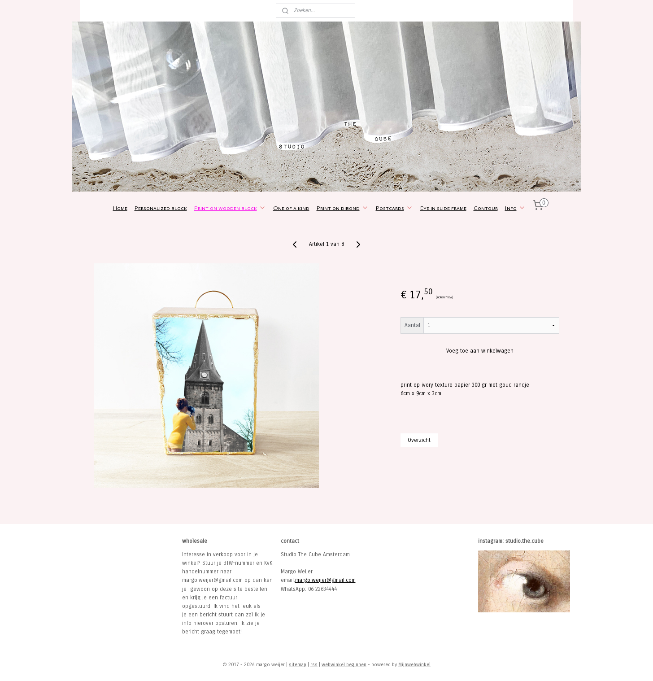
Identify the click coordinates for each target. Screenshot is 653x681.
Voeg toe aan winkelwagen (480, 351)
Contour (486, 208)
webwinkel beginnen (344, 665)
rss (314, 665)
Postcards (394, 208)
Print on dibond (343, 208)
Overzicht (419, 440)
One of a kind (291, 208)
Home (120, 208)
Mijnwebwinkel (414, 665)
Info (515, 208)
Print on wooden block (230, 208)
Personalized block (161, 208)
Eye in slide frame (443, 208)
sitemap (297, 665)
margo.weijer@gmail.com (325, 580)
